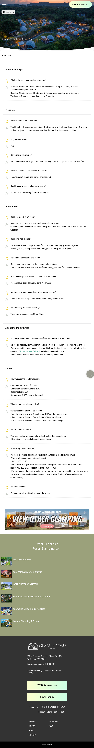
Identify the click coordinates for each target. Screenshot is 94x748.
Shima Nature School (30, 351)
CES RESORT (49, 664)
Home (4, 55)
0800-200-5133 (53, 707)
